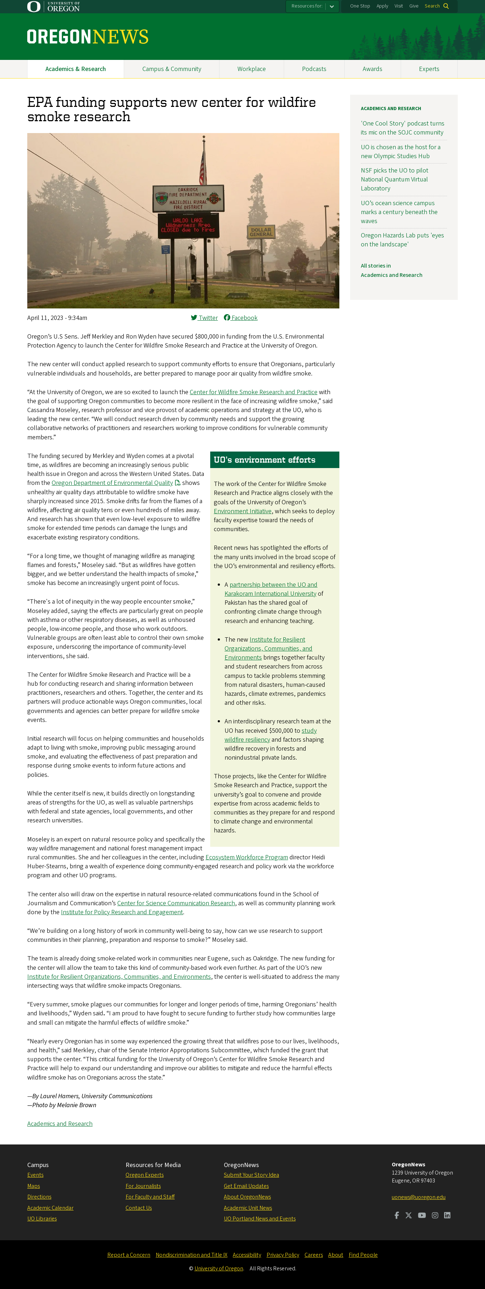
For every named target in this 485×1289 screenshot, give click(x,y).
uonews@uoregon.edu (419, 1197)
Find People (363, 1255)
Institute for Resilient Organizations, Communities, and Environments (268, 648)
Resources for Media (153, 1165)
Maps (33, 1186)
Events (35, 1175)
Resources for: (307, 6)
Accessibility (247, 1255)
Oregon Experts (145, 1175)
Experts (429, 69)
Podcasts (314, 69)
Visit (399, 6)
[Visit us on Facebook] (397, 1216)
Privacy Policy (283, 1255)
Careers (314, 1255)
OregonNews (241, 1165)
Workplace (251, 69)
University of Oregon (218, 1269)
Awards (372, 69)
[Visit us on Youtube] (422, 1216)
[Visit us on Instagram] (435, 1216)
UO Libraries (42, 1219)
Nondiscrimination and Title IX (191, 1255)
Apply (382, 6)
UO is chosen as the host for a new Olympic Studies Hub (401, 152)
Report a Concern (128, 1255)
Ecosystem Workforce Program (247, 857)
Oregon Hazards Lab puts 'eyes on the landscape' (402, 240)
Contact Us (139, 1208)
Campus (38, 1165)
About (335, 1255)
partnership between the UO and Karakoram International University (271, 589)
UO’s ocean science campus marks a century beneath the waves (399, 212)
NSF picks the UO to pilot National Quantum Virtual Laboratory (394, 179)
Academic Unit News (248, 1208)
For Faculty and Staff (150, 1197)
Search (432, 6)
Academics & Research (76, 69)
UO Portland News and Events (260, 1219)
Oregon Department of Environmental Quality (112, 482)
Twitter (204, 317)
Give (414, 6)
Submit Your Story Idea (251, 1175)
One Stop (360, 6)
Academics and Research (60, 1123)
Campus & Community (171, 69)
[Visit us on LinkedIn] (447, 1216)
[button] (183, 306)
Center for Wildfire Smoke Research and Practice (253, 392)
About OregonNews (247, 1197)
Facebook (241, 317)
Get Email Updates (246, 1186)
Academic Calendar (50, 1208)
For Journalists (143, 1186)
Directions (39, 1197)
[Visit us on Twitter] (408, 1216)
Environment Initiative (243, 511)
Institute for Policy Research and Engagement (122, 912)
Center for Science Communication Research (176, 903)
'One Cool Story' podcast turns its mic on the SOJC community (402, 128)
